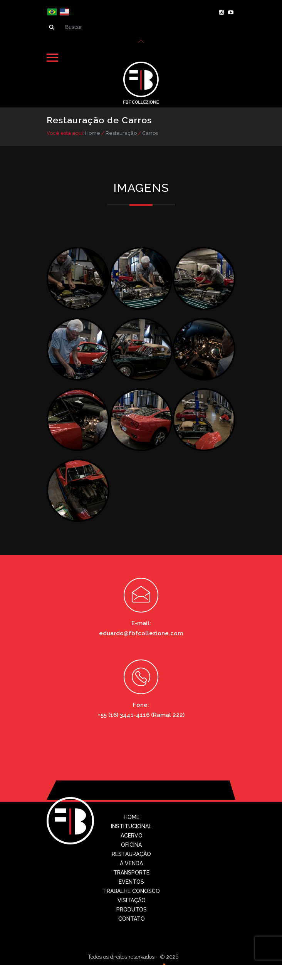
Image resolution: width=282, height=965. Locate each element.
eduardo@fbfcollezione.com (141, 632)
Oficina (131, 844)
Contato (131, 918)
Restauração (121, 132)
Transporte (131, 872)
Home (92, 132)
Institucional (131, 825)
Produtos (131, 909)
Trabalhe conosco (131, 890)
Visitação (132, 899)
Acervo (132, 835)
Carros (150, 132)
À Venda (131, 862)
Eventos (131, 881)
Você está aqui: (65, 132)
